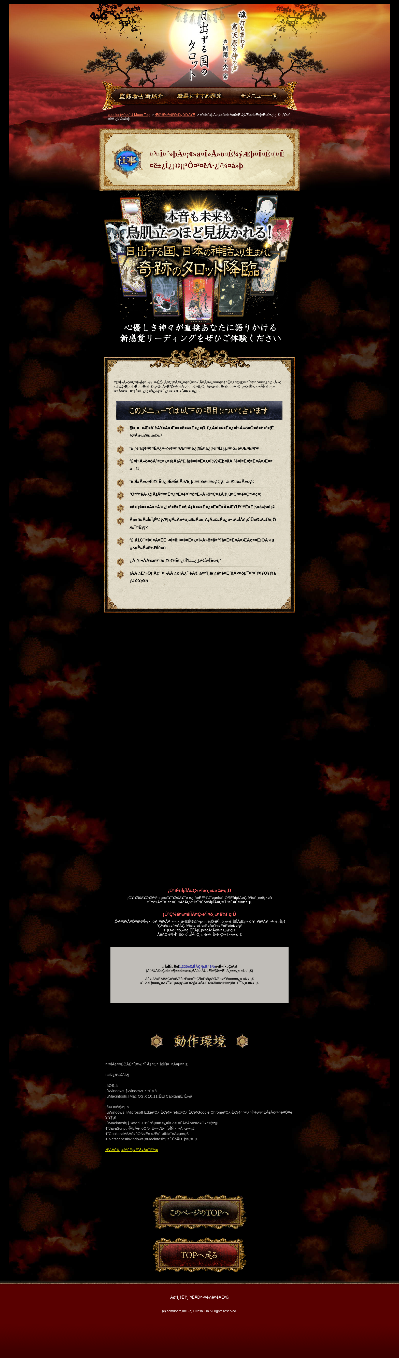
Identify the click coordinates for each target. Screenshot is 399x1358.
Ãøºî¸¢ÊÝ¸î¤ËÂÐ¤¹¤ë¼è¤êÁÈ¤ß (199, 1297)
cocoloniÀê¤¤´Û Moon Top (129, 115)
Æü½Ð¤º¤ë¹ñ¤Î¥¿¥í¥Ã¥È (175, 115)
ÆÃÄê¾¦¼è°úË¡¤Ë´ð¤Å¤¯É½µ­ (131, 1150)
